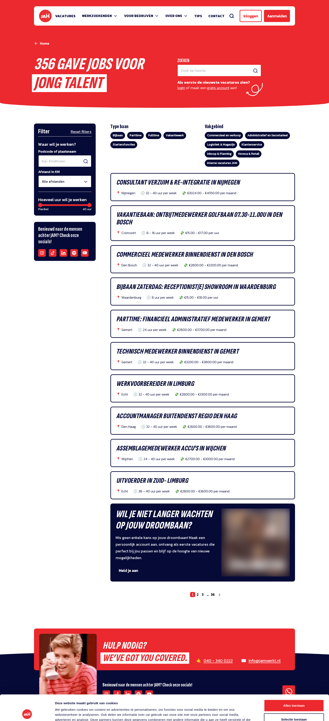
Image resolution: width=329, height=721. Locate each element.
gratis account (218, 88)
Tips (198, 15)
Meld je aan (128, 570)
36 (213, 594)
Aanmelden (277, 16)
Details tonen (227, 712)
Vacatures (65, 15)
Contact (216, 15)
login (181, 88)
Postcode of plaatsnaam (57, 151)
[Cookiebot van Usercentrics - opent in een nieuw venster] (27, 713)
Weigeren (294, 707)
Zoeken (183, 60)
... (208, 594)
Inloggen (250, 16)
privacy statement (195, 699)
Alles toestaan (294, 680)
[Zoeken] (231, 16)
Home (44, 43)
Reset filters (81, 131)
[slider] (40, 205)
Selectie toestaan (294, 693)
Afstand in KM (49, 171)
